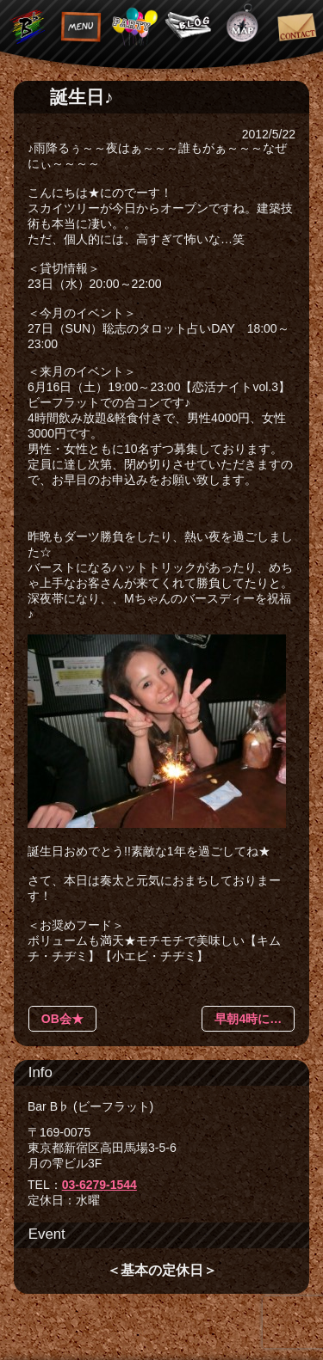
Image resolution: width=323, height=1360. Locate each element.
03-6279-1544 (99, 1185)
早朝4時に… (248, 1019)
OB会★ (62, 1019)
